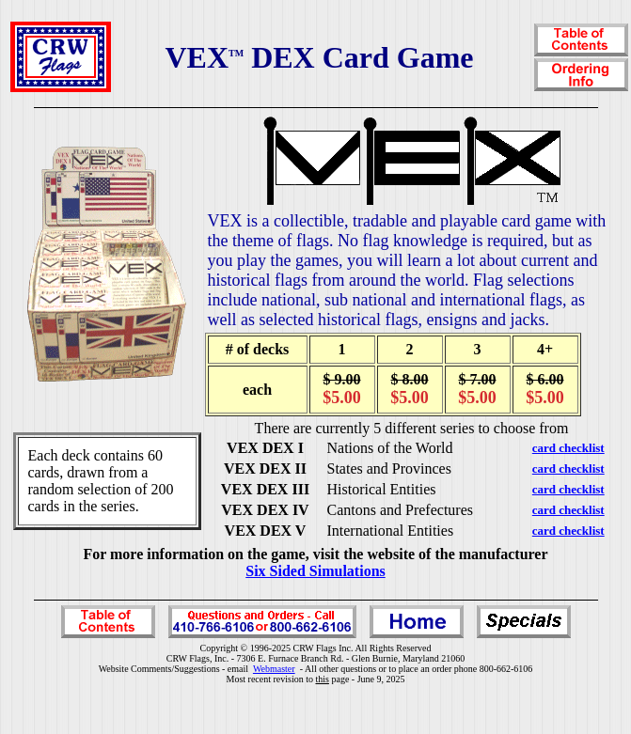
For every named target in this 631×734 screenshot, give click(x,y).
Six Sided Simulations (315, 571)
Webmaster (274, 669)
